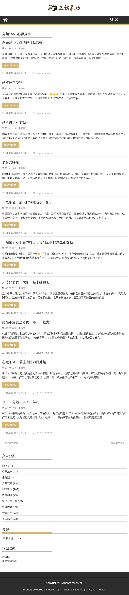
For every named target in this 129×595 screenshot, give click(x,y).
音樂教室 (7, 512)
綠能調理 (7, 495)
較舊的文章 (12, 443)
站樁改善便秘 (12, 83)
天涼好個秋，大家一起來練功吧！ (27, 282)
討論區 (6, 557)
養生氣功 (7, 518)
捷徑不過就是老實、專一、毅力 (25, 322)
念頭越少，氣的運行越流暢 (22, 43)
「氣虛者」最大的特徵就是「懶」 (27, 202)
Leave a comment (44, 73)
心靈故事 (7, 471)
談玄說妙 (7, 506)
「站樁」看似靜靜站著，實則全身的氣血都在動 (37, 242)
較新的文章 (117, 443)
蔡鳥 (22, 48)
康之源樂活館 (9, 561)
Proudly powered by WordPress (42, 589)
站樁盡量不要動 (14, 122)
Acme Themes (97, 589)
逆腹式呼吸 (10, 162)
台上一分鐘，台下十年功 (20, 402)
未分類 (6, 477)
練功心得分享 (20, 73)
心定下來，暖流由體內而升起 (24, 362)
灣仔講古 (7, 489)
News (5, 465)
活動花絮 (9, 73)
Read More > (11, 65)
